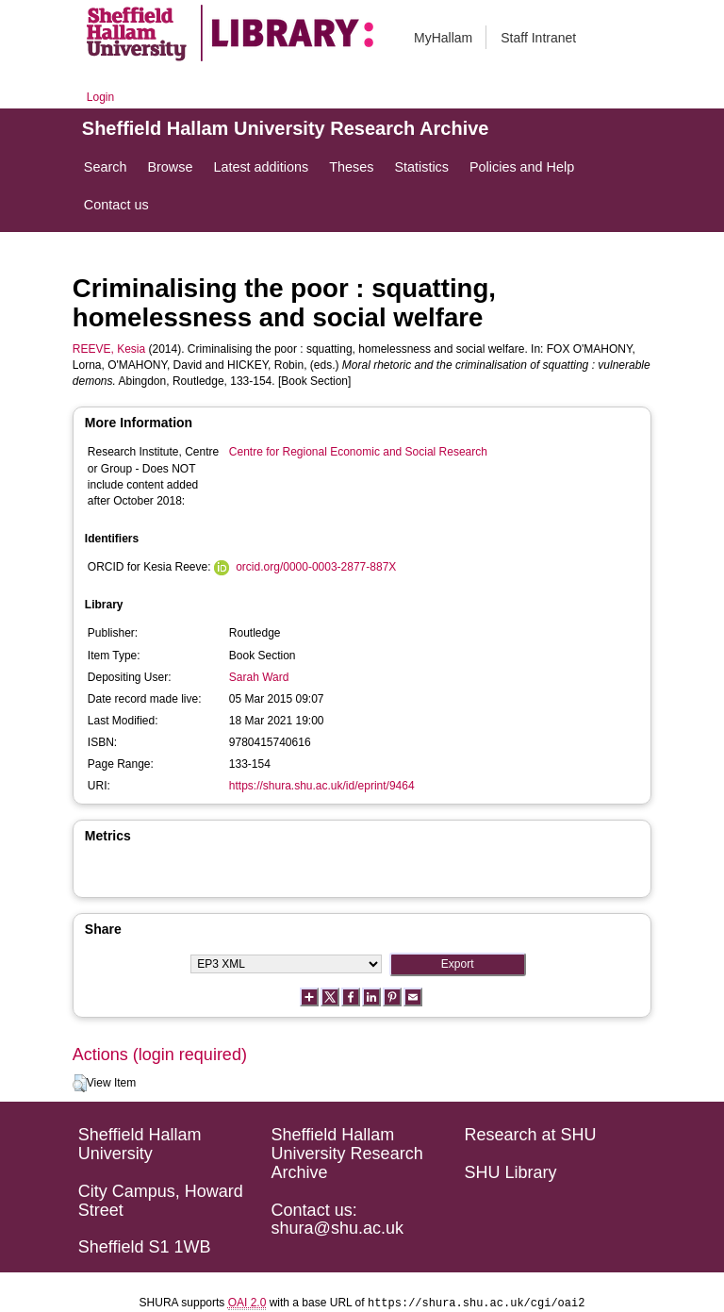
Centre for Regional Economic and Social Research (358, 451)
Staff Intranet (538, 37)
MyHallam (443, 37)
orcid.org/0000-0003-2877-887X (316, 566)
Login (100, 97)
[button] (80, 1083)
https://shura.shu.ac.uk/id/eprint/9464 (322, 785)
